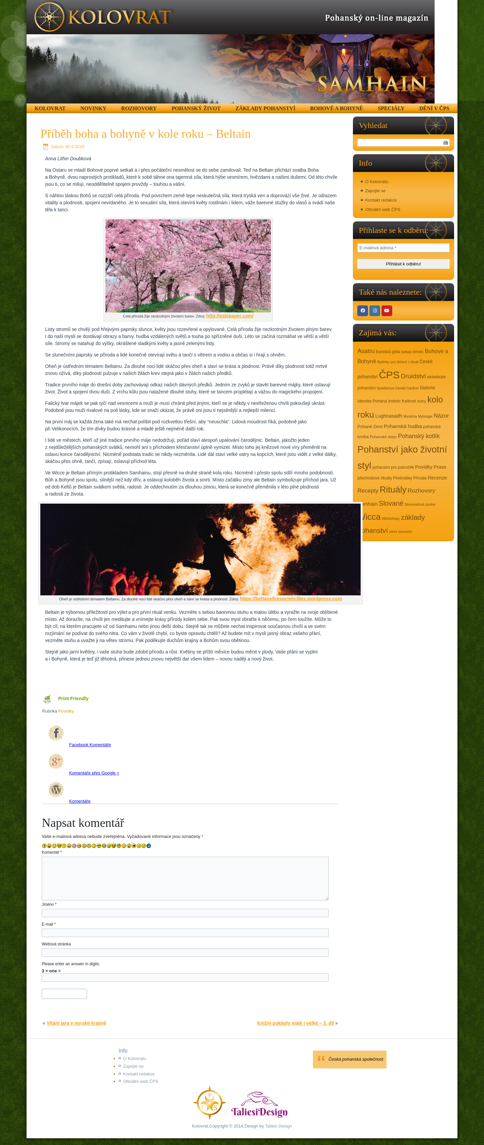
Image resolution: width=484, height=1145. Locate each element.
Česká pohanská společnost (356, 1059)
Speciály (391, 108)
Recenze (437, 477)
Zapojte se (375, 190)
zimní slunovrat (400, 532)
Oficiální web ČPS (382, 209)
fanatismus (385, 388)
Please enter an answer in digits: (71, 964)
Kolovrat (50, 108)
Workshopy (391, 518)
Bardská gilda (388, 351)
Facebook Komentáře (79, 744)
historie (427, 387)
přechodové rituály (374, 478)
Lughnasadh (388, 416)
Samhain (367, 504)
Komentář (52, 852)
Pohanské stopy (383, 437)
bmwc (418, 351)
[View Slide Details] (231, 51)
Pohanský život (195, 108)
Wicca (368, 516)
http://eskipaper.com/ (229, 316)
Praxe (440, 467)
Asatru (365, 351)
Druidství (413, 376)
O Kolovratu (376, 181)
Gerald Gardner (407, 388)
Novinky (93, 108)
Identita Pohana (372, 401)
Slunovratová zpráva (420, 504)
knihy (421, 401)
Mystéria (410, 416)
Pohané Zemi (369, 426)
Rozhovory (139, 108)
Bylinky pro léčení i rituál (397, 362)
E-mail (49, 924)
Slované (391, 503)
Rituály (393, 489)
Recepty (367, 490)
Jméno (49, 904)
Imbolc (394, 401)
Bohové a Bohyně (336, 108)
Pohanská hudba (403, 426)
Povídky (66, 711)
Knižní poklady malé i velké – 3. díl (295, 1023)
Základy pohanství (265, 108)
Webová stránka (56, 944)
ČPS (389, 374)
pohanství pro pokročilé (393, 467)
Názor (441, 416)
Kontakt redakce (381, 200)
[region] (231, 51)
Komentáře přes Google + (83, 772)
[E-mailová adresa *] (403, 247)
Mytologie (425, 416)
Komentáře (69, 801)
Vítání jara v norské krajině (76, 1023)
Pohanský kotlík (419, 436)
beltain (406, 352)
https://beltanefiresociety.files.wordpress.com (291, 598)
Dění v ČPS (434, 108)
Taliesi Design (278, 1126)
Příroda (420, 478)
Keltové (409, 401)
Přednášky (402, 478)
